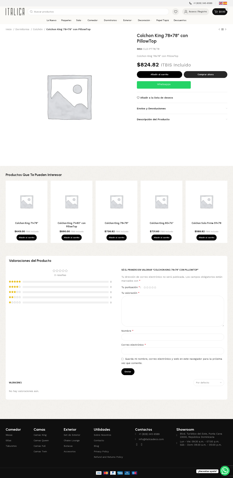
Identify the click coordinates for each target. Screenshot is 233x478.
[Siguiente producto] (225, 29)
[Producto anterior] (219, 29)
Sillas (8, 440)
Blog (96, 446)
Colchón (38, 29)
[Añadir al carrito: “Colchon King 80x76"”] (161, 237)
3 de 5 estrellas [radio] (150, 287)
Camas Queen (41, 440)
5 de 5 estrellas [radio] (155, 287)
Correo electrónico (133, 344)
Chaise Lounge (72, 440)
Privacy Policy (101, 451)
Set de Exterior (72, 435)
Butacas (68, 446)
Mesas (9, 435)
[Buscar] (98, 11)
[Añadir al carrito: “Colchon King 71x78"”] (27, 237)
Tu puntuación (130, 287)
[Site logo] (15, 11)
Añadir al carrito (159, 74)
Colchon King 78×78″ (116, 223)
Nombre (127, 330)
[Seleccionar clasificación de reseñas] (208, 382)
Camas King (40, 435)
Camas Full (40, 446)
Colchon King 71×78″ (26, 223)
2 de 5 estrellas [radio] (147, 287)
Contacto (99, 440)
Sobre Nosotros (102, 435)
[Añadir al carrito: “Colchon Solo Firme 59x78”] (206, 237)
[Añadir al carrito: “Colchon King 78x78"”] (116, 237)
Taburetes (11, 446)
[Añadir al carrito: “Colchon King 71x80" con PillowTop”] (71, 237)
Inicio (9, 29)
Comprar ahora (206, 74)
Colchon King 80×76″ (161, 223)
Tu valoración (130, 292)
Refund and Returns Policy (108, 457)
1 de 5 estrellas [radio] (144, 287)
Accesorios (70, 451)
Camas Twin (40, 451)
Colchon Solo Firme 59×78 (206, 223)
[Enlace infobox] (200, 3)
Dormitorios (22, 29)
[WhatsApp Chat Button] (225, 471)
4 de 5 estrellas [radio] (152, 287)
